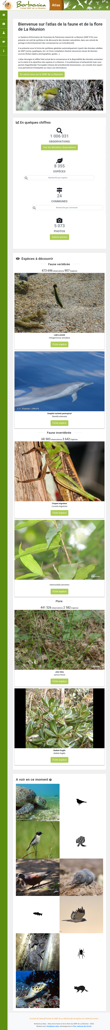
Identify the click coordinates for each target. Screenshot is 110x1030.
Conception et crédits (81, 1018)
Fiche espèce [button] (59, 344)
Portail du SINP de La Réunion (58, 1018)
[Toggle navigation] (6, 5)
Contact (95, 1018)
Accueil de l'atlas (37, 1018)
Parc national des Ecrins (82, 1026)
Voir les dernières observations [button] (59, 147)
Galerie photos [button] (59, 237)
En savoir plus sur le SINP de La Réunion (41, 74)
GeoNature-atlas (53, 1026)
